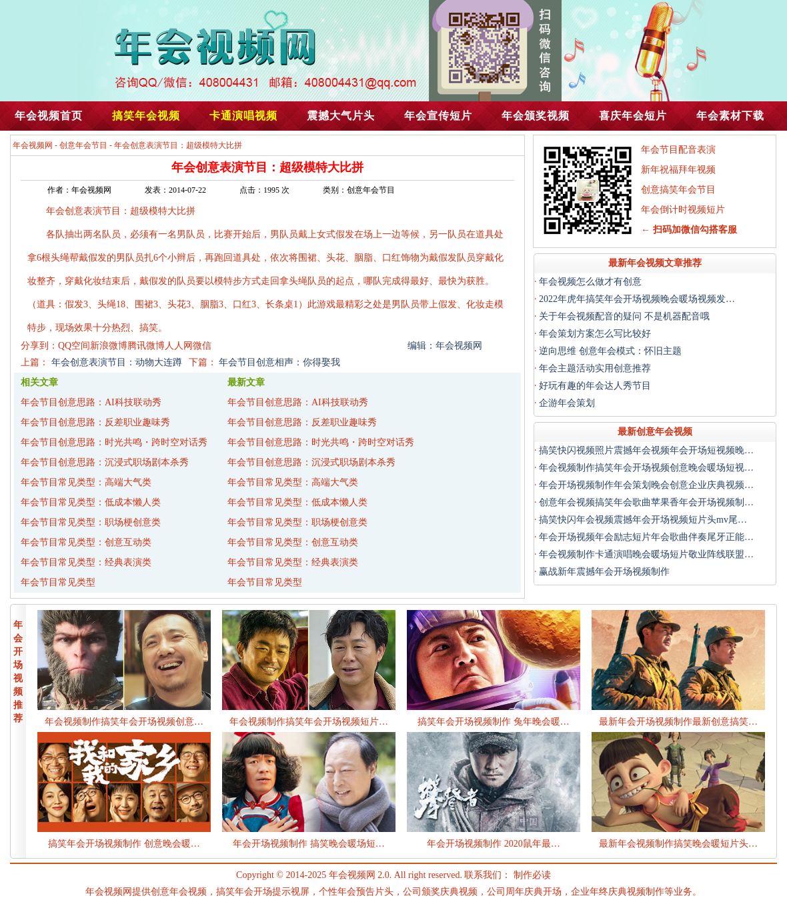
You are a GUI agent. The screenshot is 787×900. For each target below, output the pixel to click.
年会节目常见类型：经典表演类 (86, 562)
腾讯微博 (146, 346)
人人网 (179, 346)
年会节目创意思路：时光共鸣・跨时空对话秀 (114, 442)
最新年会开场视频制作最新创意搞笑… (678, 722)
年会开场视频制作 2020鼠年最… (493, 844)
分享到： (39, 346)
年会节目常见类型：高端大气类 (86, 482)
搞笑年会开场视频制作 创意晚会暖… (124, 844)
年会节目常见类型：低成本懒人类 (91, 502)
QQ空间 (74, 346)
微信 (202, 346)
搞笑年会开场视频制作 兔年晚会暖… (494, 722)
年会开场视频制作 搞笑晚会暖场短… (309, 844)
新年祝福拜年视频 (678, 170)
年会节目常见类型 (58, 582)
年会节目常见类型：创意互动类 (86, 542)
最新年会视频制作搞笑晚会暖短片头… (678, 844)
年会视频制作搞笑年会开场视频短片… (308, 722)
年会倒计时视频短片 (683, 210)
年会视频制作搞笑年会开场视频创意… (124, 722)
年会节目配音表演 (678, 150)
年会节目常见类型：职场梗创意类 (91, 522)
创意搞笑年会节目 (678, 190)
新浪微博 (108, 346)
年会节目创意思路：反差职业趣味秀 (95, 422)
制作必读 (532, 875)
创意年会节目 (83, 145)
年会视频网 (33, 145)
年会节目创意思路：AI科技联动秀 (91, 402)
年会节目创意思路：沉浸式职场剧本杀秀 (105, 462)
